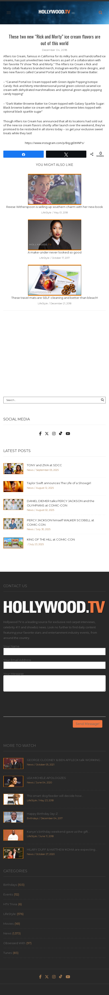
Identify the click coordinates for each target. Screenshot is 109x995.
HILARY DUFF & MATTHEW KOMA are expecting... (62, 849)
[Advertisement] (54, 357)
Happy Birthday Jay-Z (42, 813)
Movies (8, 923)
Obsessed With (14, 943)
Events (8, 894)
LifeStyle (9, 914)
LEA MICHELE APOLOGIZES (46, 778)
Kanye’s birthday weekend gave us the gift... (58, 831)
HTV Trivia (10, 904)
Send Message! (87, 724)
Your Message (13, 673)
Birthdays (10, 884)
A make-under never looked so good (54, 252)
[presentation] (37, 705)
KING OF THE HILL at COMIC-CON (51, 539)
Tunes (7, 953)
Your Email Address (17, 660)
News (7, 933)
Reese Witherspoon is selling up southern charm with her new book (54, 207)
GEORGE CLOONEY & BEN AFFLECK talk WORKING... (64, 760)
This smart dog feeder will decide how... (55, 796)
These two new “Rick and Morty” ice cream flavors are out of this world (54, 39)
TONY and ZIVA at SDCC (44, 465)
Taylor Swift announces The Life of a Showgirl (59, 483)
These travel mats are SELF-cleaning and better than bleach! (54, 297)
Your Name (11, 646)
